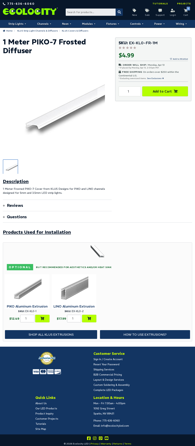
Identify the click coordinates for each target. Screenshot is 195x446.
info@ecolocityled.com (115, 425)
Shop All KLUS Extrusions (51, 334)
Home (9, 30)
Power (158, 23)
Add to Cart (162, 91)
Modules (87, 23)
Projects (184, 3)
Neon (65, 23)
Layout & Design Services (109, 379)
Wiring (180, 23)
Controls (135, 23)
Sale (147, 15)
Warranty (106, 443)
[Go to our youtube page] (106, 438)
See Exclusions (154, 78)
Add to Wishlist (180, 59)
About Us (41, 403)
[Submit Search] (119, 12)
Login (173, 15)
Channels (43, 23)
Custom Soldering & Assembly (112, 385)
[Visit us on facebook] (88, 438)
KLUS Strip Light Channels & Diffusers (37, 30)
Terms (127, 443)
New (134, 15)
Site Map (40, 429)
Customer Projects (46, 418)
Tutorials (160, 3)
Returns (117, 443)
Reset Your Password (106, 364)
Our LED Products (46, 408)
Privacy (95, 443)
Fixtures (111, 23)
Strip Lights (15, 23)
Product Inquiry (44, 413)
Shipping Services (104, 369)
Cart (185, 15)
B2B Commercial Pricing (108, 374)
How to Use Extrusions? (145, 334)
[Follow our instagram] (94, 438)
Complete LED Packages (108, 390)
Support (160, 15)
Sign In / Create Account (108, 359)
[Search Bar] (94, 12)
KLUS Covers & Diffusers (75, 30)
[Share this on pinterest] (100, 438)
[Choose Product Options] (42, 318)
